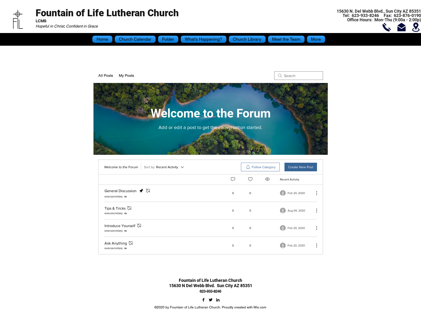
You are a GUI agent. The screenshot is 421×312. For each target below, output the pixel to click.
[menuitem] (260, 167)
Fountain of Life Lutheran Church (107, 13)
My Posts (126, 75)
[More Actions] (314, 193)
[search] (298, 75)
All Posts (105, 75)
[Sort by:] (164, 167)
